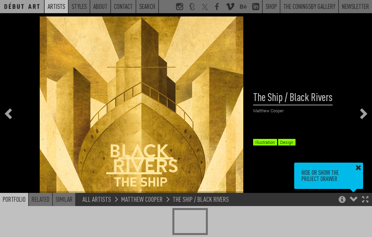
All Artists (96, 199)
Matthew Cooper (142, 199)
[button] (365, 200)
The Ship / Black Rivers (201, 199)
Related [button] (41, 199)
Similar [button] (64, 199)
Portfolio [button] (14, 199)
